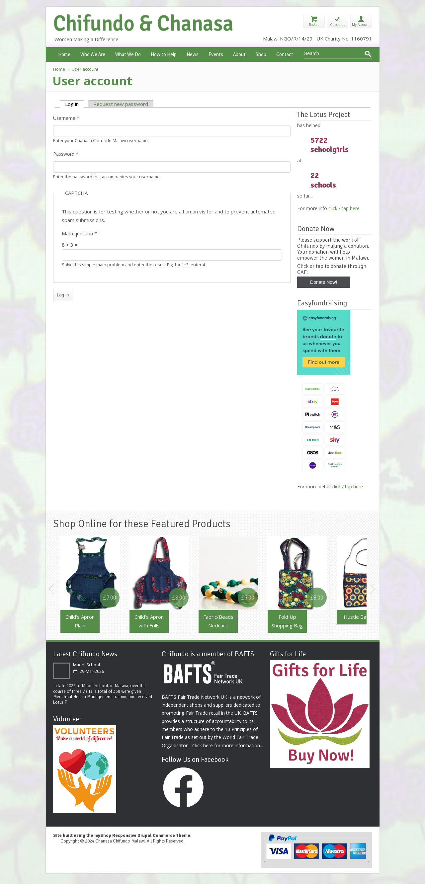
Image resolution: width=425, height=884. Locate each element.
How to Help (164, 53)
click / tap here (344, 208)
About (239, 53)
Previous (52, 589)
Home (64, 53)
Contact (284, 53)
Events (216, 53)
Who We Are (92, 53)
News (193, 53)
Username (66, 118)
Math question (79, 233)
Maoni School (86, 665)
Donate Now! (323, 282)
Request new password (120, 104)
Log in (74, 104)
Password (65, 154)
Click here (202, 745)
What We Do (128, 53)
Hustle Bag (356, 616)
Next (373, 589)
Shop (261, 53)
